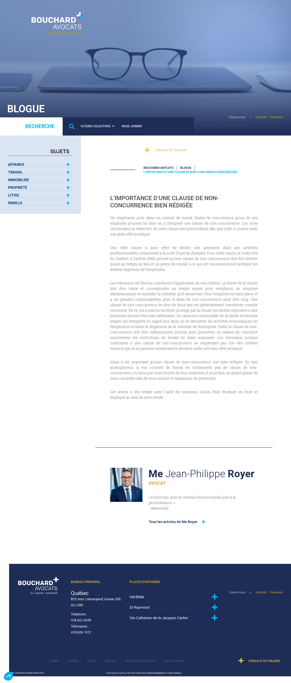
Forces (127, 9)
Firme (107, 9)
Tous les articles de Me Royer (173, 519)
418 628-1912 (81, 630)
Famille (15, 201)
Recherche (40, 124)
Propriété (17, 185)
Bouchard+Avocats (158, 165)
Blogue (164, 9)
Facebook (276, 117)
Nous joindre (229, 9)
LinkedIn (261, 117)
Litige (13, 193)
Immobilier (18, 177)
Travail (15, 170)
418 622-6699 (81, 618)
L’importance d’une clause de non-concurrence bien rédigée (190, 169)
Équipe (147, 9)
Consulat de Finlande (267, 33)
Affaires (16, 162)
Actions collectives (194, 9)
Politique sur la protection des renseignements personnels (144, 670)
